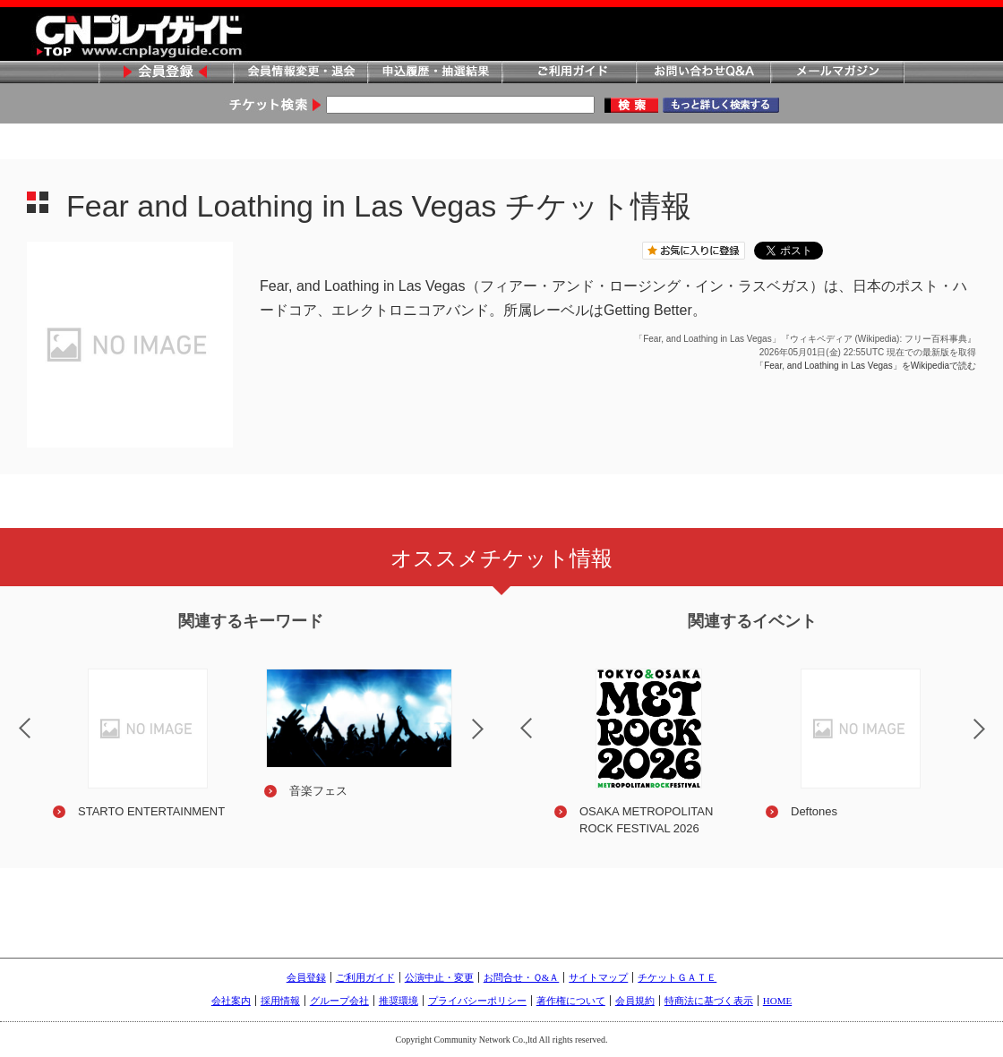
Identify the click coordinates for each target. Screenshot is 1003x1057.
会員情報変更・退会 (300, 73)
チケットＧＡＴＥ (677, 977)
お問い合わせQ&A (703, 73)
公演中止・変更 (439, 977)
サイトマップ (598, 977)
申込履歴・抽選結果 (434, 73)
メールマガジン (837, 73)
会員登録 (166, 73)
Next (492, 740)
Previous (511, 716)
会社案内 (231, 1000)
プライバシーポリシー (477, 1000)
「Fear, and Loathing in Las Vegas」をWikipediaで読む (865, 366)
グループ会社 (339, 1000)
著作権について (570, 1000)
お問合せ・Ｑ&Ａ (522, 977)
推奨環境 (398, 1000)
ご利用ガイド (569, 73)
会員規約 (635, 1000)
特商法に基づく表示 (708, 1000)
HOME (777, 1000)
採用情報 (280, 1000)
